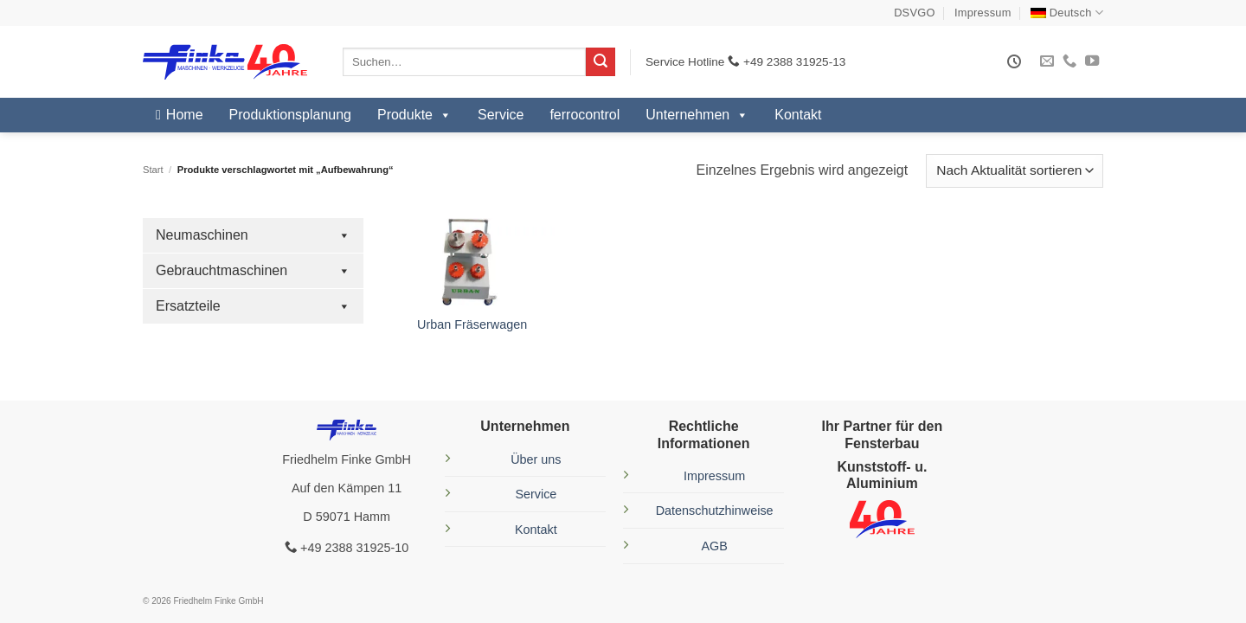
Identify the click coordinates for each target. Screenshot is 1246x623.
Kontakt (797, 114)
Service (500, 114)
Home (184, 114)
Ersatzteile (253, 306)
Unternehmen (696, 115)
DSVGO (914, 12)
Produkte (414, 115)
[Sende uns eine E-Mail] (1047, 61)
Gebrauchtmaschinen (253, 271)
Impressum (983, 12)
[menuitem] (1067, 12)
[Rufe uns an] (1069, 61)
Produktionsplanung (290, 114)
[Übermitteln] (600, 62)
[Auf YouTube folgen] (1092, 61)
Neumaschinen (253, 235)
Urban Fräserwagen (472, 324)
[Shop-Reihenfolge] (1014, 171)
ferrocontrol (584, 114)
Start (153, 169)
